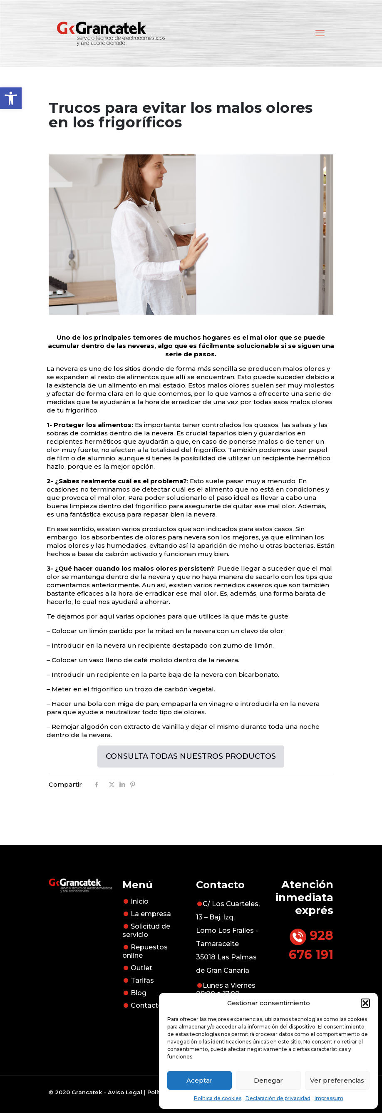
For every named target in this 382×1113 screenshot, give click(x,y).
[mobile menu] (320, 33)
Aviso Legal (125, 1092)
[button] (11, 98)
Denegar (268, 1080)
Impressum (329, 1098)
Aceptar (199, 1080)
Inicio (140, 901)
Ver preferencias (337, 1080)
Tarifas (142, 980)
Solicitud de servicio (146, 930)
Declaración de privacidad (278, 1098)
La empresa (151, 914)
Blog (138, 993)
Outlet (141, 968)
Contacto (147, 1005)
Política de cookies (217, 1098)
